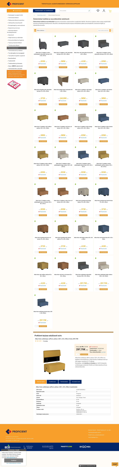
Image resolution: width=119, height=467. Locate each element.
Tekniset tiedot (41, 381)
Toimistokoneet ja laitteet (14, 50)
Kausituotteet (11, 58)
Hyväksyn (13, 460)
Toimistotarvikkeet (13, 17)
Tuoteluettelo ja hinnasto (14, 63)
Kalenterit (10, 35)
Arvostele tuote (76, 381)
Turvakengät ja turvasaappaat (15, 53)
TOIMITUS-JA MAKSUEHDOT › (96, 435)
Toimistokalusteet (12, 48)
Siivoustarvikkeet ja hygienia (15, 40)
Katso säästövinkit (15, 66)
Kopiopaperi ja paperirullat (15, 15)
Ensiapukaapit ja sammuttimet (16, 25)
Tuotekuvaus (52, 381)
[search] (89, 10)
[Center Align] (35, 30)
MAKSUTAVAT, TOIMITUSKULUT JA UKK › (99, 430)
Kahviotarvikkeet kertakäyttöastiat (12, 31)
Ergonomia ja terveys (13, 28)
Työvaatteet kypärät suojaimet (16, 56)
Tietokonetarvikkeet (13, 45)
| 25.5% (84, 347)
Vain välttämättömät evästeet (13, 463)
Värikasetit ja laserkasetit (14, 23)
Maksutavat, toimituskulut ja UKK (87, 466)
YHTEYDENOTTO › (93, 437)
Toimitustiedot (64, 381)
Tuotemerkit (11, 61)
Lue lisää (103, 352)
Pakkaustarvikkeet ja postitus (15, 20)
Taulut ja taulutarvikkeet (14, 43)
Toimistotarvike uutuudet (14, 68)
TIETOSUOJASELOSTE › (94, 432)
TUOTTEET (17, 11)
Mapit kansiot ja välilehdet (15, 37)
